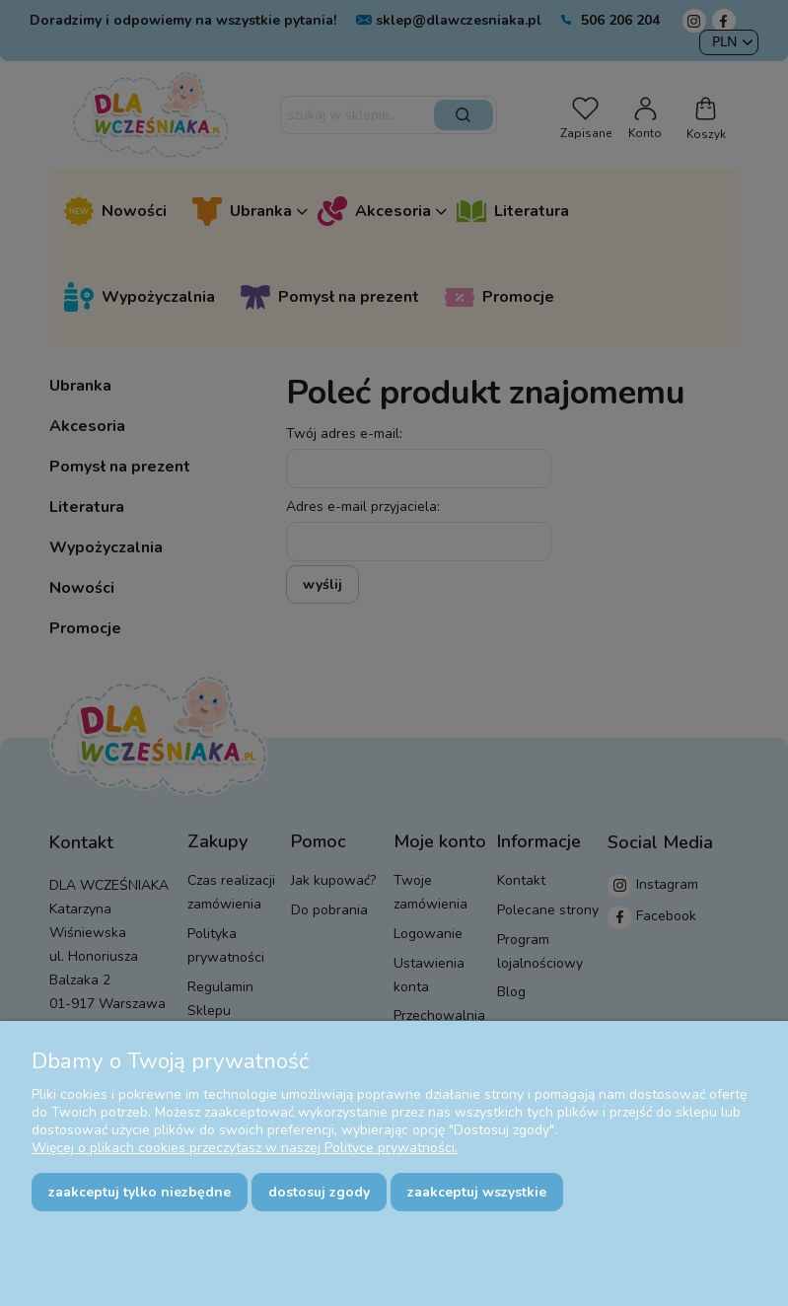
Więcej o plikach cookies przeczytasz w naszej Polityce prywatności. (245, 1147)
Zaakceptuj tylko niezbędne (139, 1192)
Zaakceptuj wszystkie (476, 1192)
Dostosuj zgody (319, 1192)
